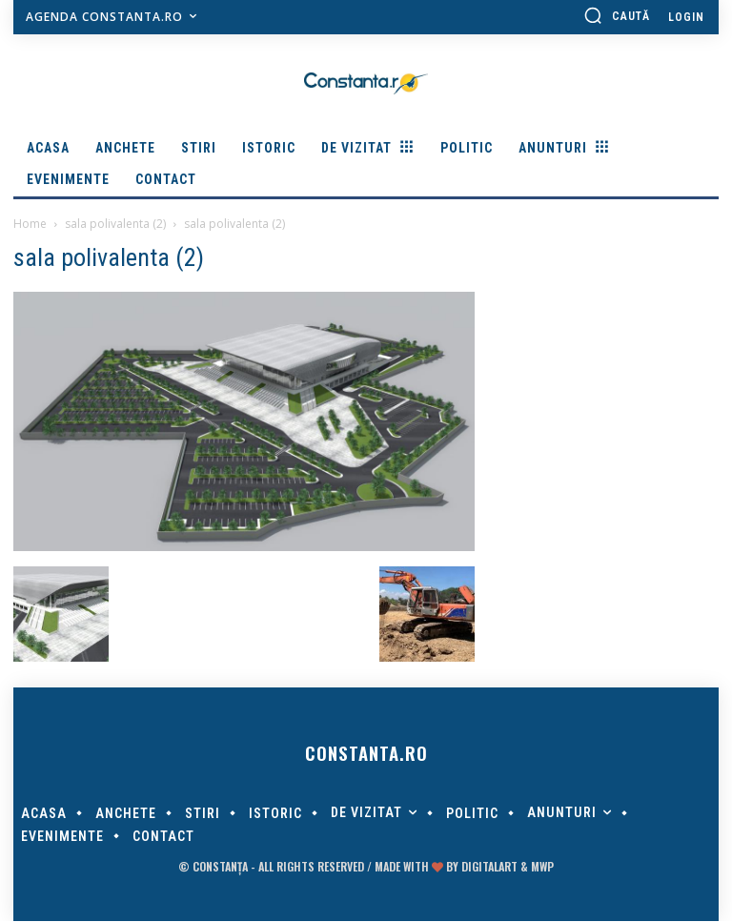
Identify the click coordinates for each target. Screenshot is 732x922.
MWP (542, 867)
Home (30, 223)
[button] (616, 15)
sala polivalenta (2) (115, 223)
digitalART (489, 867)
